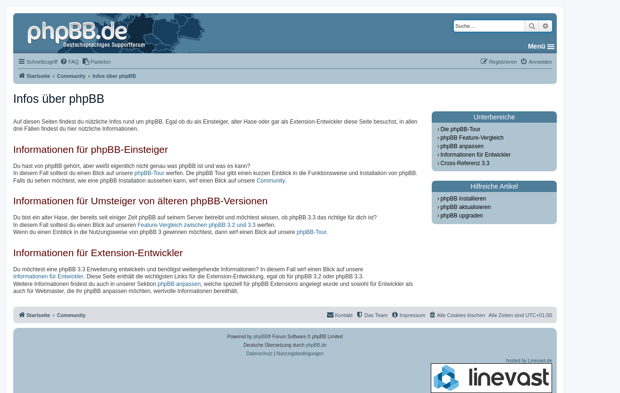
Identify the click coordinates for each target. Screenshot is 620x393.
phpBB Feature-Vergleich (471, 137)
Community (271, 180)
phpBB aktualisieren (465, 207)
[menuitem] (69, 61)
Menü (536, 46)
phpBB (260, 336)
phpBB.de (316, 345)
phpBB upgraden (461, 215)
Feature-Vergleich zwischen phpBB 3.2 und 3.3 (196, 225)
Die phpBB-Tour (460, 129)
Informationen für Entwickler (48, 276)
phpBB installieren (463, 198)
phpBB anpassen (179, 284)
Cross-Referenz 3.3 (464, 163)
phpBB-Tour (149, 173)
